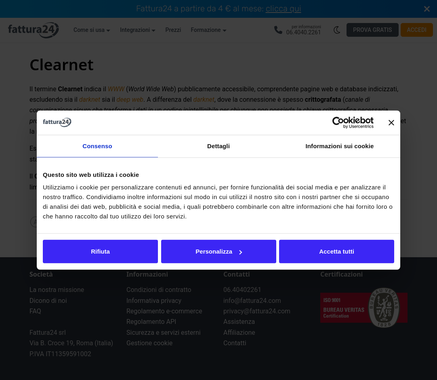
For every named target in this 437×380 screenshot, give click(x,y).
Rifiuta (100, 251)
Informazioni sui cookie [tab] (340, 145)
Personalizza (218, 251)
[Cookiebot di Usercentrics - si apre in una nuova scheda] (338, 122)
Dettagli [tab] (218, 145)
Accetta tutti (336, 251)
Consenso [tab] (97, 145)
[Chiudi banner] (391, 122)
